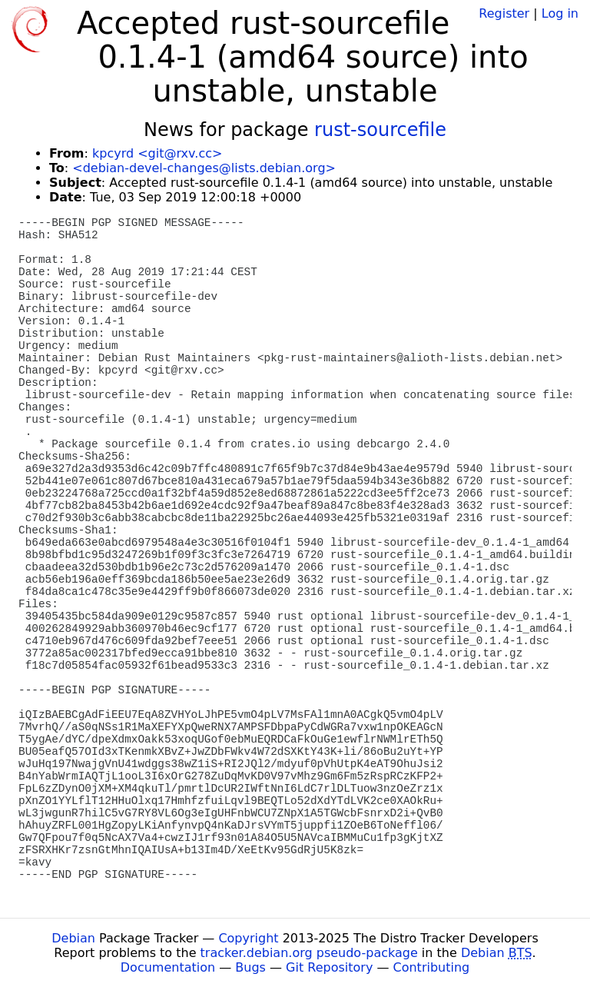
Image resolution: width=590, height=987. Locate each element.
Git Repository (329, 967)
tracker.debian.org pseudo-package (309, 952)
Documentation (168, 967)
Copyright (248, 938)
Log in (560, 13)
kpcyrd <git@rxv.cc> (157, 153)
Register (504, 13)
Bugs (250, 967)
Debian (73, 938)
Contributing (431, 967)
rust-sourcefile (380, 130)
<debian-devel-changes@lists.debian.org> (204, 168)
